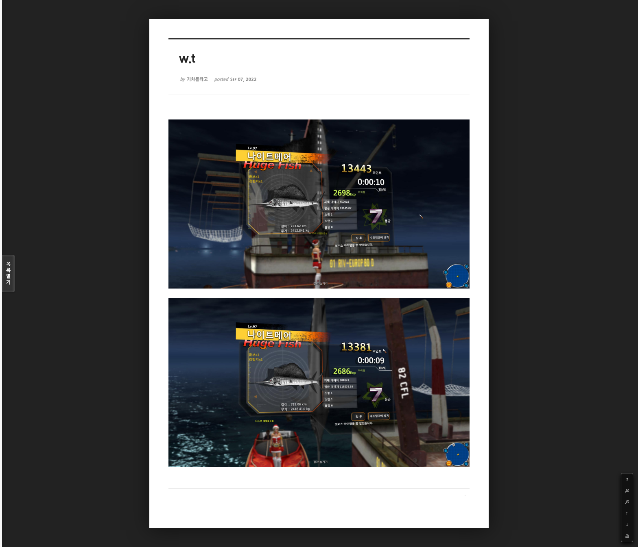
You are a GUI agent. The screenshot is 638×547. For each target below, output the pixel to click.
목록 (8, 274)
